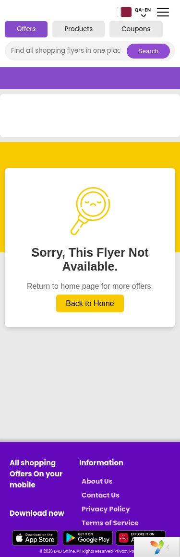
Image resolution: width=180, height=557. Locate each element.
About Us (97, 481)
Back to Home (90, 303)
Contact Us (101, 495)
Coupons (135, 29)
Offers (26, 29)
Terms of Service (110, 523)
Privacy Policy (106, 509)
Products (78, 29)
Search (148, 51)
